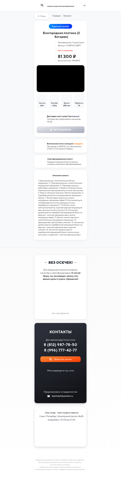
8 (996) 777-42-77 (60, 350)
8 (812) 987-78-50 (60, 345)
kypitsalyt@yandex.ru (62, 396)
